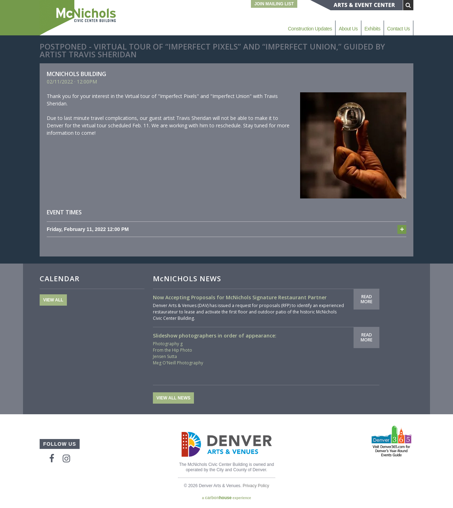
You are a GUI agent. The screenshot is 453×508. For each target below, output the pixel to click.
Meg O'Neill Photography (178, 363)
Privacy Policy (256, 485)
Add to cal (401, 229)
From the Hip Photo (172, 350)
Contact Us (398, 28)
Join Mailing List (274, 3)
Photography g (168, 344)
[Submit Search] (408, 5)
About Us (348, 28)
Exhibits (372, 28)
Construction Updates (310, 28)
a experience (226, 497)
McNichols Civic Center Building (78, 17)
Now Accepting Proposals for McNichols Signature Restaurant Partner (240, 297)
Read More (366, 299)
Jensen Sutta (165, 356)
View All (53, 300)
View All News (173, 398)
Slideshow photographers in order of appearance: (214, 335)
